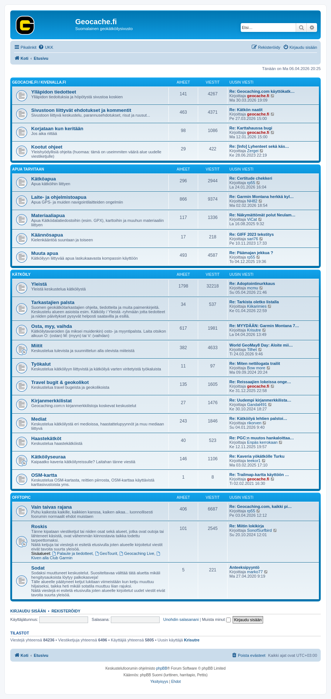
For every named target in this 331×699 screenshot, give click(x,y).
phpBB (161, 668)
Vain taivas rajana (51, 507)
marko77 (255, 572)
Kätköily (21, 274)
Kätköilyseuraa (48, 457)
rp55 (251, 182)
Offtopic (21, 497)
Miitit (37, 345)
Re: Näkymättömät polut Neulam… (262, 215)
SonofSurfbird (259, 530)
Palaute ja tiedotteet (72, 553)
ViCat (252, 219)
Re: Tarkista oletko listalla (254, 302)
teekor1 (254, 460)
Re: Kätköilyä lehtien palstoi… (258, 418)
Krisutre (254, 330)
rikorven (254, 423)
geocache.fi (258, 96)
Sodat (38, 568)
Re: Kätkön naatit (245, 109)
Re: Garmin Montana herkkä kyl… (261, 196)
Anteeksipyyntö (244, 567)
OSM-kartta (44, 475)
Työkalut (41, 364)
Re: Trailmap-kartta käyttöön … (259, 474)
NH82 (252, 201)
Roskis (39, 526)
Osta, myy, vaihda (51, 326)
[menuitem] (45, 47)
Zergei (252, 151)
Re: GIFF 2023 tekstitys (251, 234)
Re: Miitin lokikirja (246, 526)
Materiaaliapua (48, 215)
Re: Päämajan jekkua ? (251, 252)
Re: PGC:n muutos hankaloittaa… (261, 438)
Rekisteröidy (65, 611)
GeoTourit (106, 553)
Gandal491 (257, 404)
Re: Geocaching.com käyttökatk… (262, 91)
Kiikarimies (256, 306)
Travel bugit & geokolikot (60, 382)
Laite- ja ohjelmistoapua (58, 197)
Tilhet (252, 349)
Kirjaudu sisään (28, 611)
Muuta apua (44, 253)
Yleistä (39, 284)
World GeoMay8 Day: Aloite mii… (261, 345)
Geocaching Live (136, 553)
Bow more (256, 368)
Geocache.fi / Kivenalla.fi (39, 82)
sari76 (252, 239)
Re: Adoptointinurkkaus (252, 283)
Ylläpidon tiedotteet (53, 92)
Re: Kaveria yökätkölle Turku (256, 456)
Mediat (39, 419)
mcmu (252, 288)
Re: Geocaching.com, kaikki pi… (260, 506)
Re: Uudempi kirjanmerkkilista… (260, 400)
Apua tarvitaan (28, 169)
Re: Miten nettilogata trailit (254, 363)
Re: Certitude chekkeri (250, 178)
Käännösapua (47, 235)
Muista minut (216, 619)
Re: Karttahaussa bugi (250, 128)
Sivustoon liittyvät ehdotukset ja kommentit (81, 110)
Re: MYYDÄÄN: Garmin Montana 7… (264, 325)
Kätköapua (43, 179)
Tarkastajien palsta (52, 302)
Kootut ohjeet (46, 147)
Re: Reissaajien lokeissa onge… (260, 382)
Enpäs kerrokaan (262, 442)
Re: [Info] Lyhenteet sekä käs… (259, 146)
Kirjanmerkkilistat (51, 400)
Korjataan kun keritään (57, 128)
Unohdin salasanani (181, 619)
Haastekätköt (46, 438)
